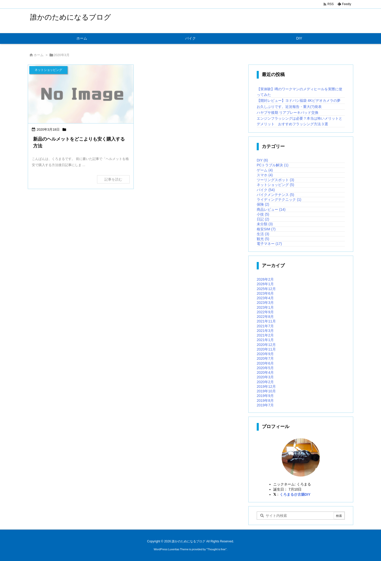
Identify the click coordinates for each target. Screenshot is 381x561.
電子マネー (269, 244)
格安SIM (266, 229)
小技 (263, 214)
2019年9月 (265, 396)
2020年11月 (266, 349)
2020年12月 (266, 345)
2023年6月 (265, 293)
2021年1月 (265, 340)
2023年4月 (265, 298)
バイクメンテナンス (275, 195)
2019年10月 (266, 391)
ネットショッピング (275, 185)
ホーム (39, 55)
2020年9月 (265, 354)
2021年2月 (265, 335)
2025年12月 (266, 289)
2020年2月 (265, 382)
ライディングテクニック (279, 199)
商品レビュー (271, 209)
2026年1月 (265, 284)
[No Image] (80, 94)
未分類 (265, 224)
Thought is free (216, 549)
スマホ (265, 175)
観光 (263, 239)
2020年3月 (265, 377)
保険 (263, 204)
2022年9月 (265, 312)
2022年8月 (265, 317)
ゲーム (265, 170)
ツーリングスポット (275, 180)
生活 (263, 234)
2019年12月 (266, 386)
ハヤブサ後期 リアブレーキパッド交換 (287, 112)
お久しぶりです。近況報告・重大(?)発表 (289, 107)
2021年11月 (266, 321)
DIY (262, 160)
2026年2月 (265, 279)
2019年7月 (265, 405)
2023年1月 (265, 307)
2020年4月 (265, 372)
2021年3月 (265, 331)
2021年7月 (265, 326)
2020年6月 (265, 363)
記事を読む (113, 179)
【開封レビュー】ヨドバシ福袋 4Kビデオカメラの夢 (299, 100)
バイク (266, 190)
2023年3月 (265, 303)
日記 (263, 219)
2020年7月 (265, 358)
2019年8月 (265, 400)
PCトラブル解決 (272, 165)
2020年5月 (265, 368)
